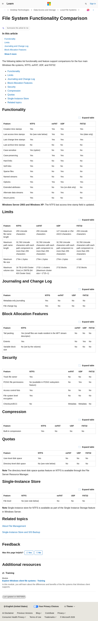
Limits (7, 42)
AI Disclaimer (8, 613)
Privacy (61, 613)
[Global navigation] (3, 3)
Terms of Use (35, 617)
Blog (38, 613)
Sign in (93, 4)
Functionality (9, 39)
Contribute (49, 613)
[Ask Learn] (88, 10)
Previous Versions (25, 613)
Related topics (15, 102)
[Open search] (86, 3)
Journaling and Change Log (16, 46)
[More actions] (93, 10)
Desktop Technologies (19, 10)
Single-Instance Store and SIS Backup (21, 532)
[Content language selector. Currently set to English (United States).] (15, 606)
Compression (14, 91)
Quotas (11, 94)
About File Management (14, 526)
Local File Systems (68, 10)
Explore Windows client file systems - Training (23, 581)
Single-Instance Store (18, 98)
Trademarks (49, 617)
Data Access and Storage (45, 10)
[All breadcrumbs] (4, 10)
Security (12, 87)
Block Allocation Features (15, 50)
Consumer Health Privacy (13, 617)
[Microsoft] (49, 4)
